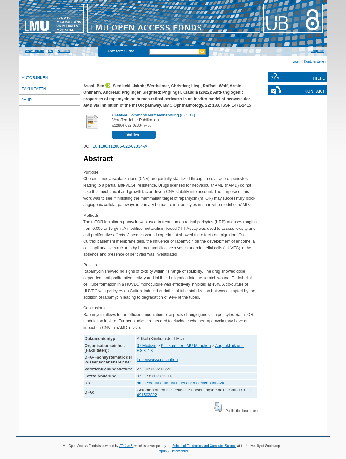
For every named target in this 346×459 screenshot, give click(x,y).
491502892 (147, 394)
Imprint (162, 451)
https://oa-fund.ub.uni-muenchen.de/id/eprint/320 (180, 383)
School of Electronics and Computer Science (204, 446)
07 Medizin (146, 345)
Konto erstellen (315, 61)
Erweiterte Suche (121, 51)
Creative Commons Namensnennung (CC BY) (153, 115)
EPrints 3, (126, 446)
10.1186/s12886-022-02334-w (120, 146)
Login (296, 61)
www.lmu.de (34, 51)
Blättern (64, 51)
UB (50, 51)
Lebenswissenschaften (157, 359)
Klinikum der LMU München (186, 345)
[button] (218, 407)
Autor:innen (35, 78)
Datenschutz (179, 451)
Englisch (317, 51)
